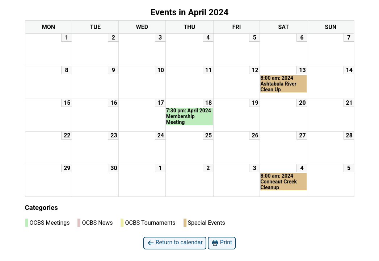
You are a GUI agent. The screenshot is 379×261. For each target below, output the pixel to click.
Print (221, 242)
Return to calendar (175, 242)
